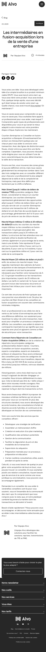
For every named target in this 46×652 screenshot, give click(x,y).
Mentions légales (34, 633)
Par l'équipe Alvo (18, 55)
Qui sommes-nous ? (12, 633)
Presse (33, 629)
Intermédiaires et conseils (22, 629)
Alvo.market (35, 105)
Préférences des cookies (23, 642)
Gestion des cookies (31, 637)
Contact (26, 633)
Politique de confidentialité (16, 637)
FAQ (21, 633)
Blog (12, 629)
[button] (42, 4)
